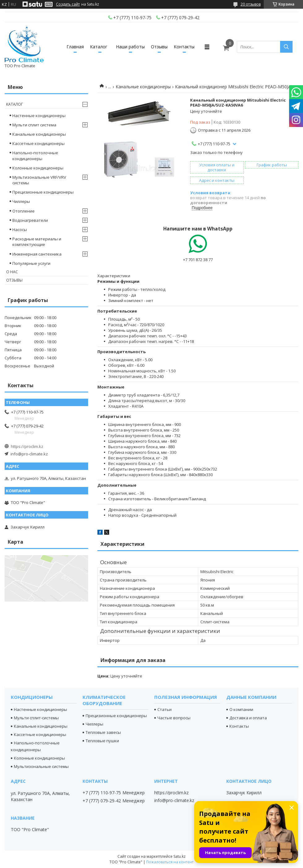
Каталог (98, 47)
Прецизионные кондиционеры (43, 192)
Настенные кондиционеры (39, 115)
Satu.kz (179, 856)
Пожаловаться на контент (170, 862)
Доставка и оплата (248, 718)
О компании (241, 709)
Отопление (23, 211)
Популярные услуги (31, 263)
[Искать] (286, 47)
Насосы (19, 229)
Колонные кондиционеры (37, 168)
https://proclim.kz (27, 446)
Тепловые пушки (102, 740)
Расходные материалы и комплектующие (36, 241)
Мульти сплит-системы (36, 718)
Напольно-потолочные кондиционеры (35, 155)
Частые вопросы (173, 718)
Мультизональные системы (41, 766)
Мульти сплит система (34, 125)
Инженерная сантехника (37, 254)
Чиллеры (21, 201)
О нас (12, 271)
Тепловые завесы (103, 732)
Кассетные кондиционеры (38, 143)
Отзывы (159, 47)
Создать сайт (68, 4)
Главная (75, 47)
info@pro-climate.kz (29, 453)
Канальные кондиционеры (143, 87)
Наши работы (130, 47)
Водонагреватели (30, 220)
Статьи (164, 709)
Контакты (184, 47)
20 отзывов (251, 4)
